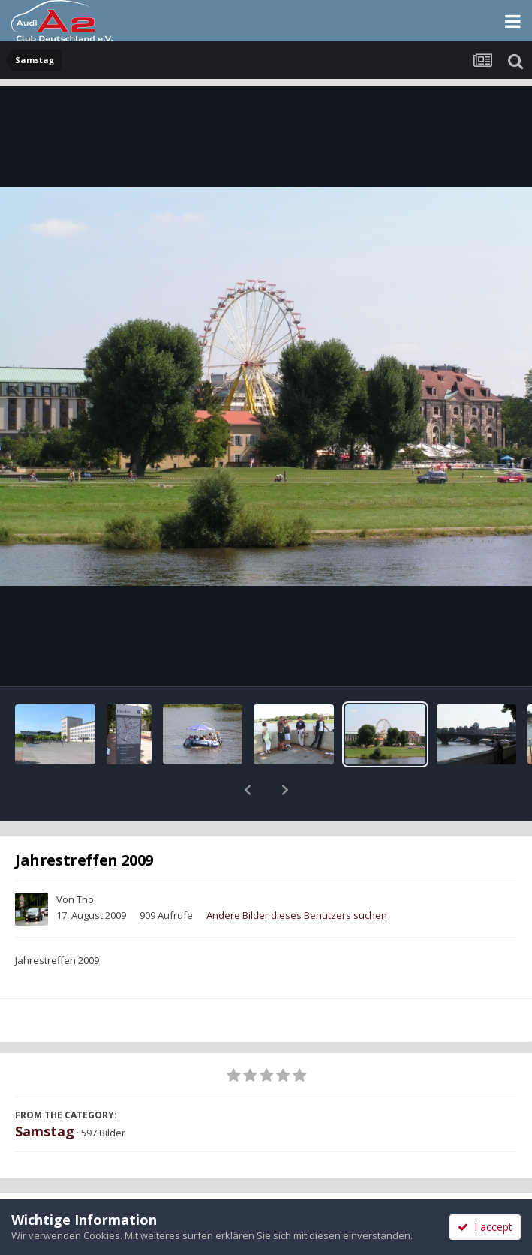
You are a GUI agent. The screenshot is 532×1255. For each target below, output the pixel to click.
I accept (485, 1227)
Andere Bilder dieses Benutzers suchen (296, 876)
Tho (85, 860)
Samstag (44, 1092)
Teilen (132, 1181)
